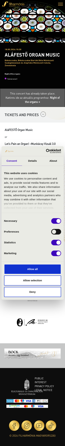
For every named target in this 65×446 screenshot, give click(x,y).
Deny (32, 291)
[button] (60, 4)
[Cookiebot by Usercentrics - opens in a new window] (46, 151)
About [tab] (53, 160)
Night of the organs (12, 74)
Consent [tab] (11, 160)
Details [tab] (32, 160)
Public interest (40, 380)
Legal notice (43, 390)
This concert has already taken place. (32, 93)
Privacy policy (44, 386)
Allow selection (32, 280)
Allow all (32, 269)
